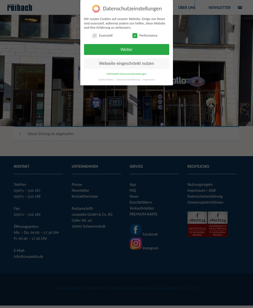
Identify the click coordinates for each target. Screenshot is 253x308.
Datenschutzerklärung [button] (128, 79)
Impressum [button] (149, 79)
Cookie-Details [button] (106, 79)
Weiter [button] (126, 49)
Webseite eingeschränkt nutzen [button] (126, 63)
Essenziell (102, 35)
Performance (144, 35)
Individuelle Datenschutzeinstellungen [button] (126, 73)
